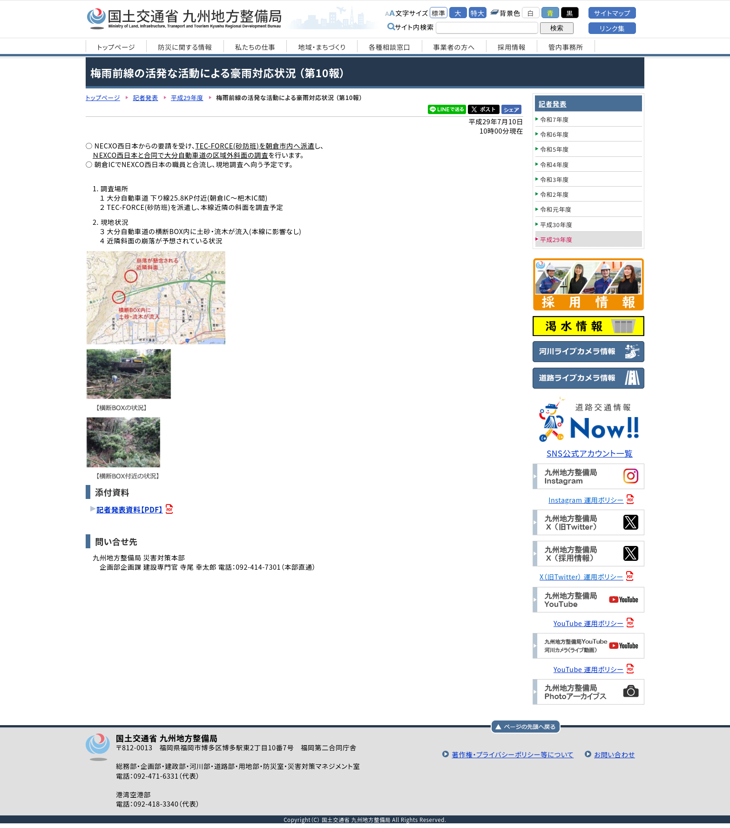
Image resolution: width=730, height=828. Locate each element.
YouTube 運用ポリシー (589, 623)
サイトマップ (612, 13)
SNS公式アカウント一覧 (590, 453)
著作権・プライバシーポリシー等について (513, 754)
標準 (439, 13)
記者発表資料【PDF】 (129, 509)
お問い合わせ (614, 754)
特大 (478, 13)
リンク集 (612, 28)
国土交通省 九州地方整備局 (185, 19)
